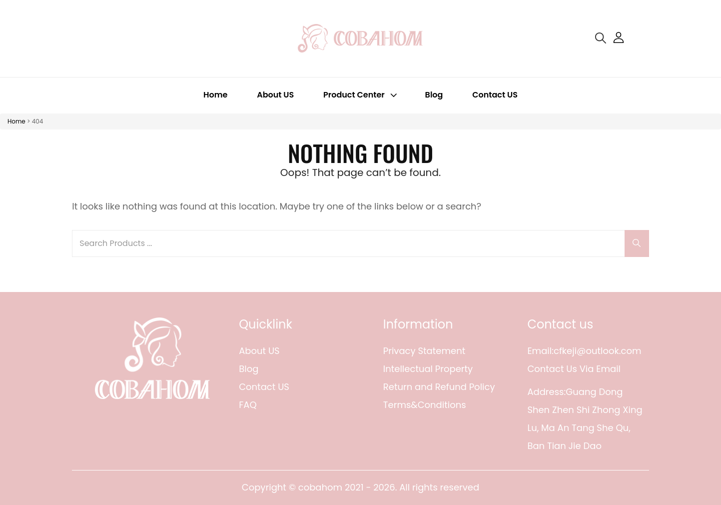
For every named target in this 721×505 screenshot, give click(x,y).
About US (275, 94)
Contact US (495, 94)
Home (215, 94)
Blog (434, 94)
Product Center (361, 94)
